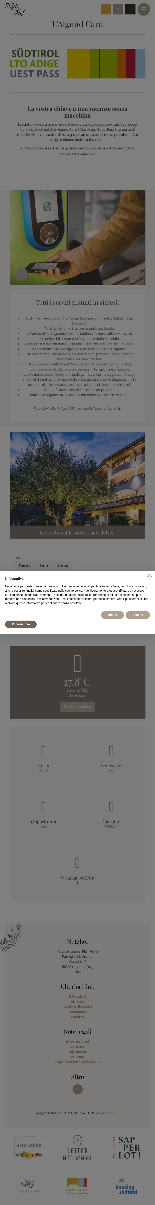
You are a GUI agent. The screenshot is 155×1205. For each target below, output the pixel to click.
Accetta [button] (137, 615)
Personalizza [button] (21, 624)
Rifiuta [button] (112, 615)
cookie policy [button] (73, 590)
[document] (77, 590)
